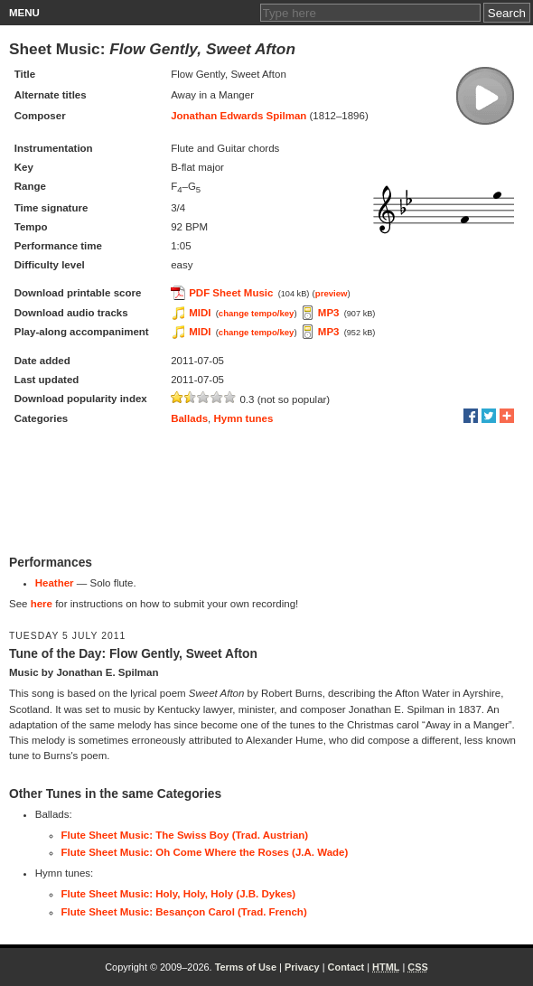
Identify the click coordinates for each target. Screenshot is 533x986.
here (41, 603)
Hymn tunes (243, 418)
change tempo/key (257, 313)
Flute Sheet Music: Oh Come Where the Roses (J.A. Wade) (205, 852)
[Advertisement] (266, 491)
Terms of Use (245, 967)
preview (331, 293)
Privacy (302, 967)
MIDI (199, 312)
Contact (346, 967)
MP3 (329, 312)
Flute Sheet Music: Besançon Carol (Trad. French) (184, 911)
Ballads (189, 418)
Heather (54, 583)
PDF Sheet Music (231, 292)
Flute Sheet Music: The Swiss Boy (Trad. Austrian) (185, 835)
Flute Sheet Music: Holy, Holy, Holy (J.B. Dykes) (178, 893)
